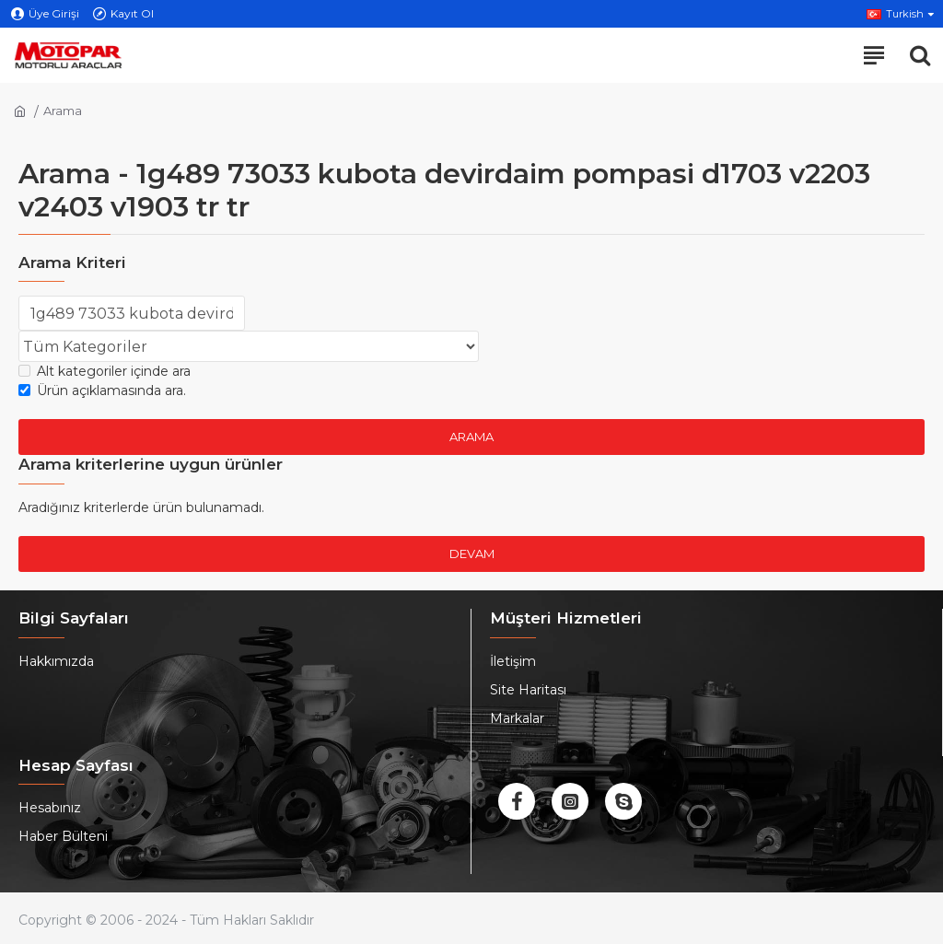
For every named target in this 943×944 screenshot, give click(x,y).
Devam (472, 553)
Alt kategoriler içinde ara (104, 371)
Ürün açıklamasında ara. (102, 390)
